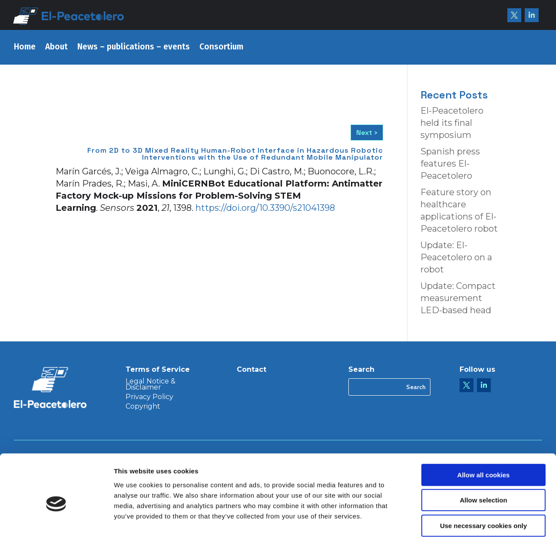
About (56, 48)
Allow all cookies (483, 438)
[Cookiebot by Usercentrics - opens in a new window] (56, 527)
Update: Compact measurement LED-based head (458, 298)
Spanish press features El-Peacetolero (450, 163)
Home (25, 48)
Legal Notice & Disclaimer (150, 384)
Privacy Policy (149, 397)
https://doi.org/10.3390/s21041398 (265, 208)
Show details (456, 527)
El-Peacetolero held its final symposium (451, 122)
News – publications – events (133, 48)
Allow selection (483, 463)
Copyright (143, 406)
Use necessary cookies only (483, 488)
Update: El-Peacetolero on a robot (456, 257)
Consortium (221, 48)
